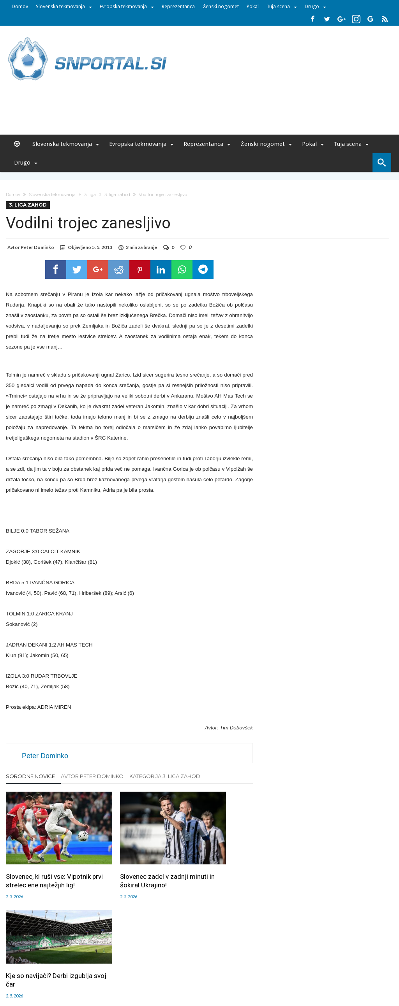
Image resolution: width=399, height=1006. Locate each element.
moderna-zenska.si (265, 972)
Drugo (312, 6)
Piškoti (126, 955)
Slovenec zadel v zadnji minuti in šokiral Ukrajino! (127, 861)
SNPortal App (227, 955)
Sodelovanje (154, 955)
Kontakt (183, 955)
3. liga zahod (117, 194)
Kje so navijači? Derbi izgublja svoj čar (207, 846)
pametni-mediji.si (93, 972)
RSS (202, 955)
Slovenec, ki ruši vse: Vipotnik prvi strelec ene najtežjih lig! (41, 865)
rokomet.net (162, 972)
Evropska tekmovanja (123, 6)
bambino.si (195, 972)
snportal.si (130, 972)
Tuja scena (278, 6)
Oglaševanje (98, 955)
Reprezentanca (178, 6)
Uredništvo (66, 955)
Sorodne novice (30, 776)
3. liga (90, 194)
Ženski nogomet (221, 6)
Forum (40, 955)
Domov (20, 6)
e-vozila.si (225, 972)
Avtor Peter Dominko (92, 776)
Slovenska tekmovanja (60, 6)
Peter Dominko (37, 247)
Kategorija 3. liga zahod (164, 776)
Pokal (253, 6)
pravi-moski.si (309, 972)
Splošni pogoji (264, 955)
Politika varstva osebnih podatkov (326, 955)
